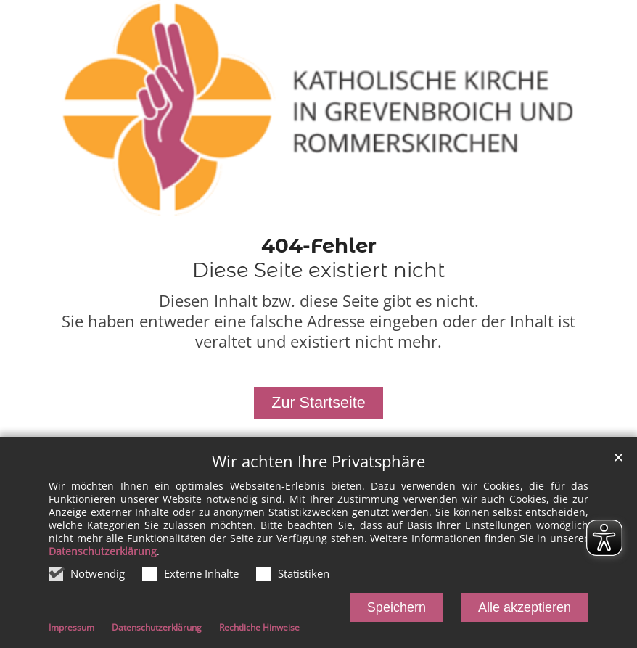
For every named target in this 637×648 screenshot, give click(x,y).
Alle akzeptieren (524, 609)
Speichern (396, 609)
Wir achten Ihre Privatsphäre (318, 462)
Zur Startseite (318, 402)
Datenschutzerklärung (103, 552)
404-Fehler (319, 245)
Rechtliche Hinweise (259, 629)
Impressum (71, 629)
